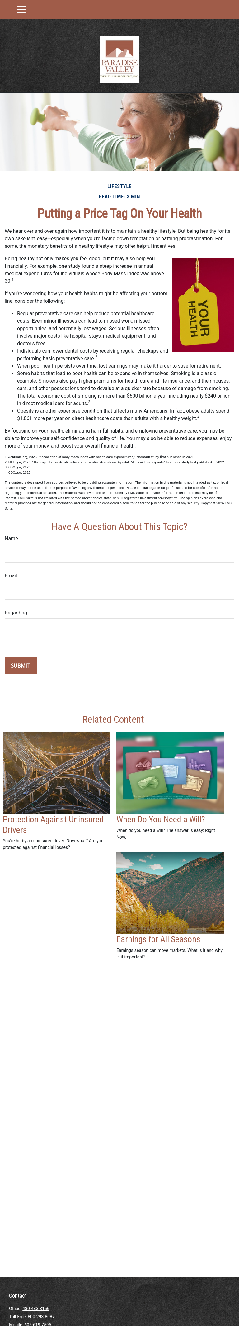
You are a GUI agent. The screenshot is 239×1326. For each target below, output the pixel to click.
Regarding (16, 613)
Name (11, 538)
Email (11, 576)
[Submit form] (21, 665)
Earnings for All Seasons (158, 939)
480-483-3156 (35, 1308)
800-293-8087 (41, 1316)
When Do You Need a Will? (160, 819)
